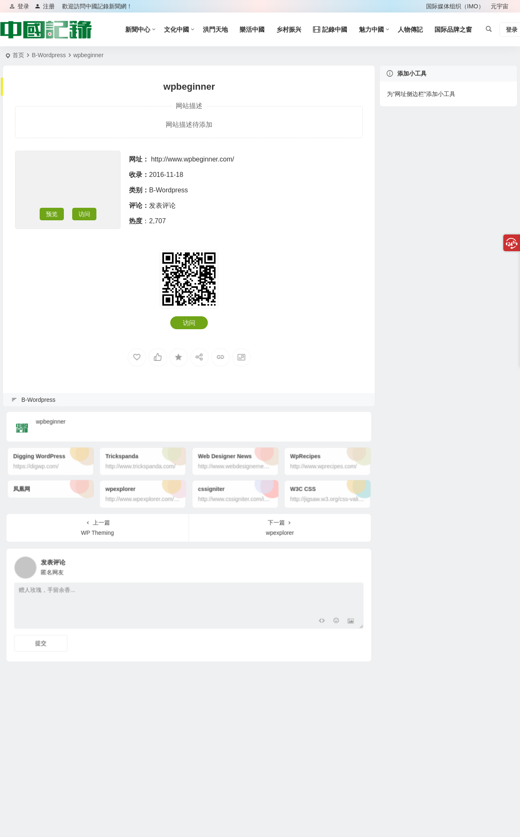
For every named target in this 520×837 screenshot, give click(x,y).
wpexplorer (142, 487)
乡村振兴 (288, 29)
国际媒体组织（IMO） (455, 6)
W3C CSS (278, 487)
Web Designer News (217, 463)
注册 (45, 6)
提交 (79, 633)
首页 (18, 55)
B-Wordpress (49, 55)
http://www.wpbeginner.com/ (192, 159)
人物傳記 (410, 29)
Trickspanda (143, 463)
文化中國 (176, 29)
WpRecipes (279, 463)
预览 (52, 214)
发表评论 (162, 205)
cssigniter (210, 487)
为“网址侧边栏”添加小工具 (421, 94)
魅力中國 (371, 29)
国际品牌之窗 (453, 29)
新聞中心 (137, 29)
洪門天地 (215, 29)
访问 (84, 214)
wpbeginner (87, 422)
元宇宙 (499, 6)
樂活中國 (252, 29)
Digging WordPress (80, 463)
